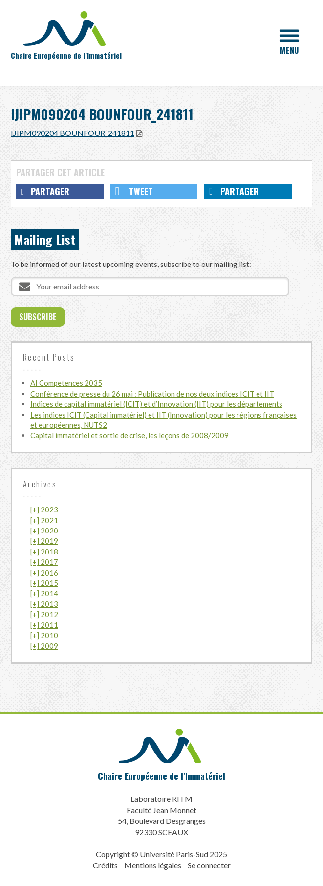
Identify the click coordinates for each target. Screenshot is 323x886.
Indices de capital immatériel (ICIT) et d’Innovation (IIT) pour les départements (156, 403)
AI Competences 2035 (66, 382)
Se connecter (209, 865)
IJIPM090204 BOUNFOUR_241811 (72, 132)
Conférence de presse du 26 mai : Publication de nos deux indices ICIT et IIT (152, 393)
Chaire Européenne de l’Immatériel (161, 776)
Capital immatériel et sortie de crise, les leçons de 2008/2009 (129, 435)
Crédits (105, 865)
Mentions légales (152, 865)
